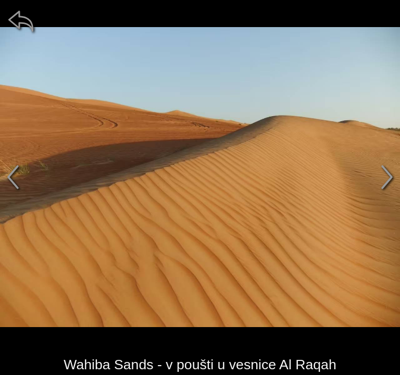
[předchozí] (13, 177)
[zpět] (20, 20)
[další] (387, 177)
